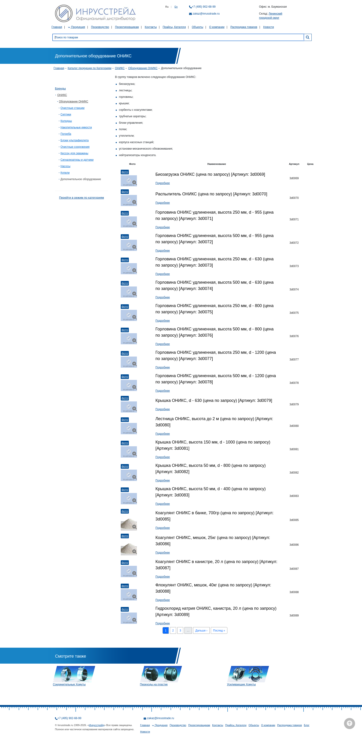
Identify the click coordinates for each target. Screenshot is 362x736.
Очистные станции (72, 108)
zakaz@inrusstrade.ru (206, 13)
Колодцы (66, 121)
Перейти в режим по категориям (81, 197)
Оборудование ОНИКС (142, 68)
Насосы (65, 166)
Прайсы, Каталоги (174, 27)
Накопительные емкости (76, 127)
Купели (64, 172)
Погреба (65, 133)
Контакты (151, 27)
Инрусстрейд (96, 725)
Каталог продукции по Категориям (89, 68)
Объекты (197, 27)
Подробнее (162, 183)
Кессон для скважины (74, 153)
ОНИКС (120, 68)
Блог (306, 725)
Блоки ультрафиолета (74, 140)
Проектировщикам (127, 27)
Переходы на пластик (154, 684)
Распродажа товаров (243, 27)
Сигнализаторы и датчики (77, 159)
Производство (100, 27)
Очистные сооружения (75, 146)
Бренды (60, 88)
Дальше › (201, 630)
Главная (56, 27)
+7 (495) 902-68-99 (204, 6)
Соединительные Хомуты (69, 684)
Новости (268, 27)
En (176, 6)
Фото (124, 172)
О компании (216, 27)
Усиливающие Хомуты (241, 684)
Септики (65, 114)
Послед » (219, 630)
